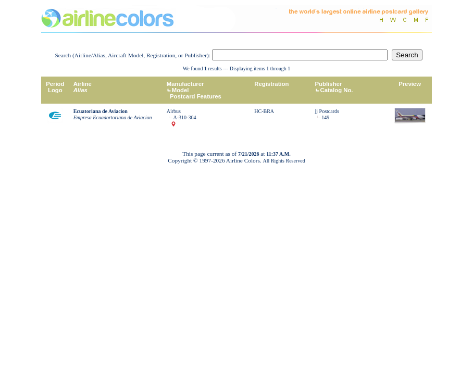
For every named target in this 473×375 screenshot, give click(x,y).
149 (325, 117)
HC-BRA (264, 111)
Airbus (174, 111)
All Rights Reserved (284, 161)
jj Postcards (327, 111)
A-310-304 (184, 117)
